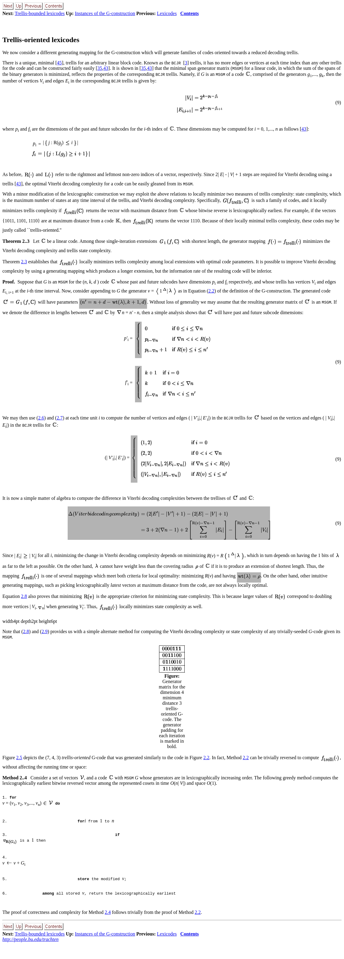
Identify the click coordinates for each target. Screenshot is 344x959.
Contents (189, 13)
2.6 (41, 417)
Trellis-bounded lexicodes (40, 13)
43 (105, 68)
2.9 (44, 631)
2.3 (24, 261)
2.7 (60, 417)
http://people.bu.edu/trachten (30, 953)
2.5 (19, 757)
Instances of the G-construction (105, 13)
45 (59, 62)
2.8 (24, 596)
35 (99, 68)
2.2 (211, 290)
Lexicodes (167, 13)
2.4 (108, 926)
